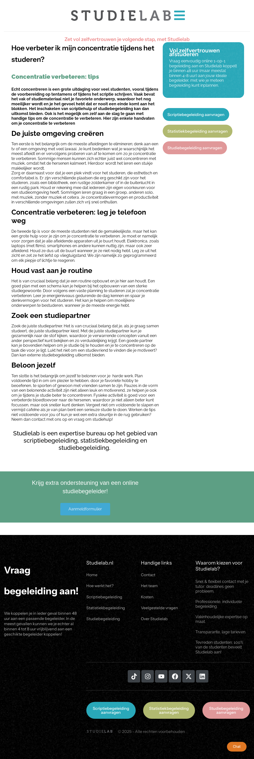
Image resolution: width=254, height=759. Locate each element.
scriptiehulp (80, 108)
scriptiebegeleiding (51, 440)
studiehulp (102, 419)
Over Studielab (154, 619)
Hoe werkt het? (100, 586)
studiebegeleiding (115, 108)
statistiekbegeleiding (109, 440)
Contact (148, 574)
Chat (237, 746)
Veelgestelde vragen (160, 608)
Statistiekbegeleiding (106, 608)
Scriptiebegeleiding (104, 597)
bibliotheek (58, 182)
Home (91, 574)
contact (38, 419)
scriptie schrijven (115, 94)
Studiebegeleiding (103, 619)
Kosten (147, 597)
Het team (149, 586)
